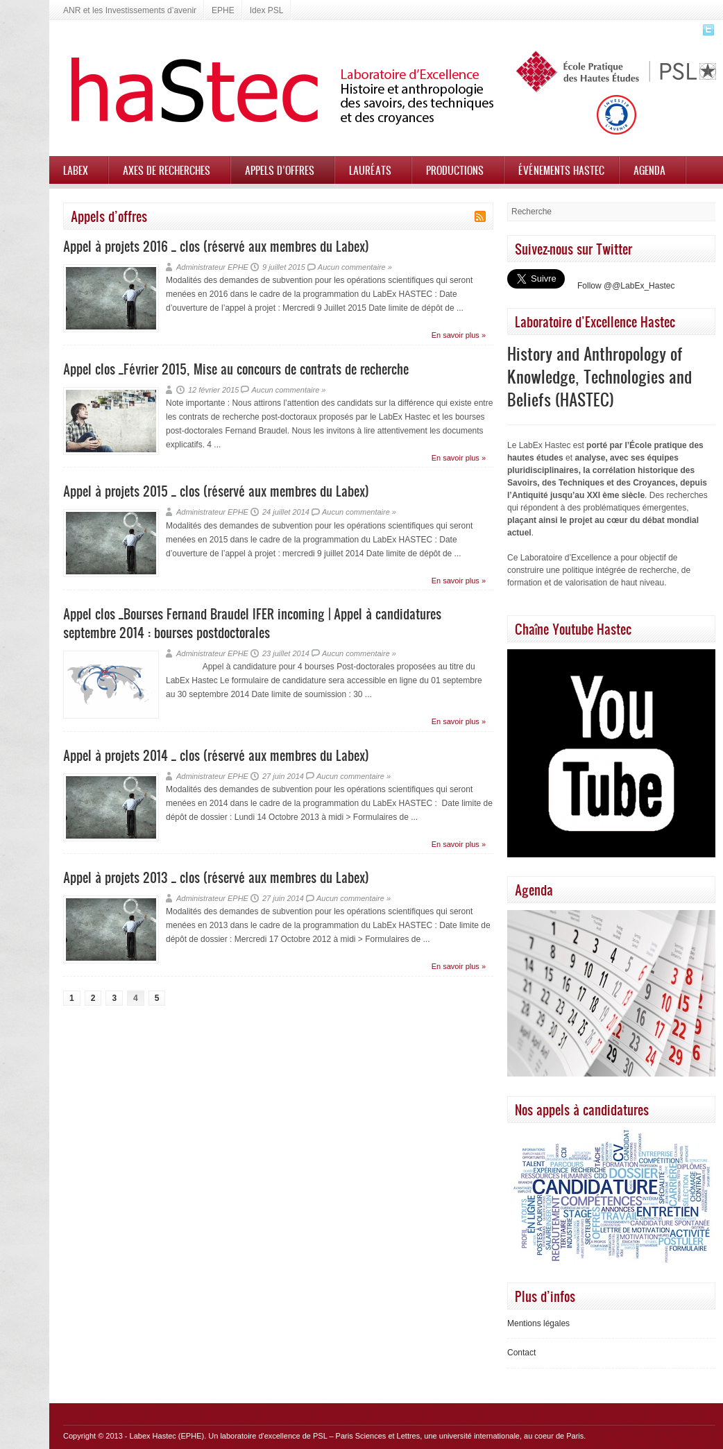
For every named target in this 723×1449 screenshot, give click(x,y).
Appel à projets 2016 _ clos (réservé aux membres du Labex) (216, 246)
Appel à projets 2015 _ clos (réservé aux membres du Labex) (216, 490)
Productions (455, 170)
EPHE (223, 10)
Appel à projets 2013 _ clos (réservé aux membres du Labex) (216, 877)
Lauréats (370, 170)
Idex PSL (267, 10)
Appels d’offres (279, 170)
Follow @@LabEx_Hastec (625, 286)
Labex (75, 170)
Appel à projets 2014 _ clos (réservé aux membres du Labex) (216, 755)
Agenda (649, 170)
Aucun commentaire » (355, 267)
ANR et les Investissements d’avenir (129, 10)
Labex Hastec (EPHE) (167, 1436)
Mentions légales (538, 1323)
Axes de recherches (166, 170)
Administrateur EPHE (212, 267)
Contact (521, 1352)
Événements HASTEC (561, 170)
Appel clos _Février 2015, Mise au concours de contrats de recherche (236, 368)
